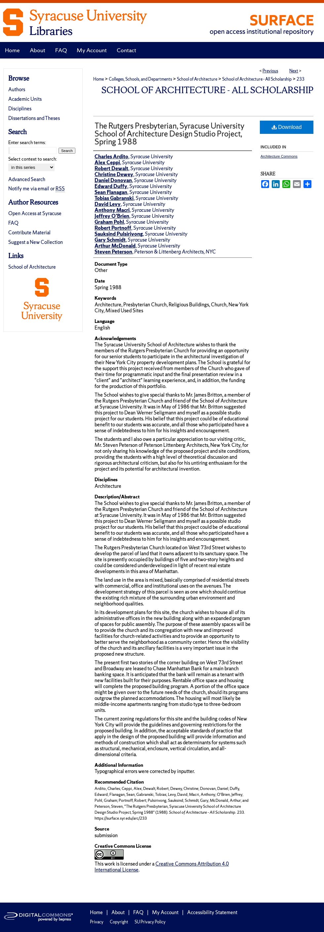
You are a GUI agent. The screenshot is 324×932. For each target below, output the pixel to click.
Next (293, 71)
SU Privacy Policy (150, 922)
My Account (165, 912)
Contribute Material (29, 232)
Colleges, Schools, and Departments (140, 79)
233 (300, 79)
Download (287, 127)
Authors (16, 89)
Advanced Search (26, 179)
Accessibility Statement (212, 912)
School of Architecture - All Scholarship (257, 79)
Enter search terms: (27, 142)
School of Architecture (197, 79)
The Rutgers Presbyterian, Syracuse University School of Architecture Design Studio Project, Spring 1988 (169, 134)
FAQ (13, 222)
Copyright (119, 922)
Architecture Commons (279, 156)
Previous (270, 71)
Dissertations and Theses (34, 118)
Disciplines (19, 108)
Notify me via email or (36, 188)
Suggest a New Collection (35, 242)
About (118, 912)
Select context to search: (32, 159)
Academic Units (25, 99)
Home (98, 79)
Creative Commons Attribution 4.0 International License (162, 866)
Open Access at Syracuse (34, 213)
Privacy (96, 922)
